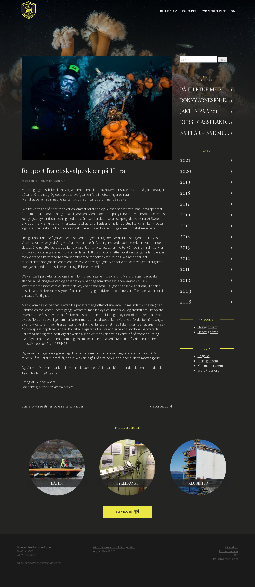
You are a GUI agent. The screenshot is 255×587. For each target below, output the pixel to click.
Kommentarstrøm (210, 365)
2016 (185, 214)
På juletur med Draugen (207, 89)
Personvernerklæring (225, 559)
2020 (185, 170)
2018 (185, 192)
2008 (185, 301)
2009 (185, 290)
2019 (185, 181)
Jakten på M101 (198, 110)
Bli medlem (168, 11)
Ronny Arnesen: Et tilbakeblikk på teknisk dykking (207, 100)
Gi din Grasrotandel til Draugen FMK (114, 547)
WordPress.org (208, 370)
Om (233, 11)
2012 (185, 257)
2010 (185, 279)
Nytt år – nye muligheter (207, 132)
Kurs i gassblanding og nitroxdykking (207, 121)
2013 (185, 246)
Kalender (189, 11)
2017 (185, 203)
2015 (185, 225)
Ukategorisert (207, 327)
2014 (185, 236)
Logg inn (204, 356)
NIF (59, 563)
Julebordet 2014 (160, 406)
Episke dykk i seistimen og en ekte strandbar (52, 406)
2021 (185, 159)
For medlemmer (213, 11)
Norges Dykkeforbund (40, 563)
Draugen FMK (57, 181)
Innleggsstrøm (208, 361)
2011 (184, 268)
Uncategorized (208, 332)
